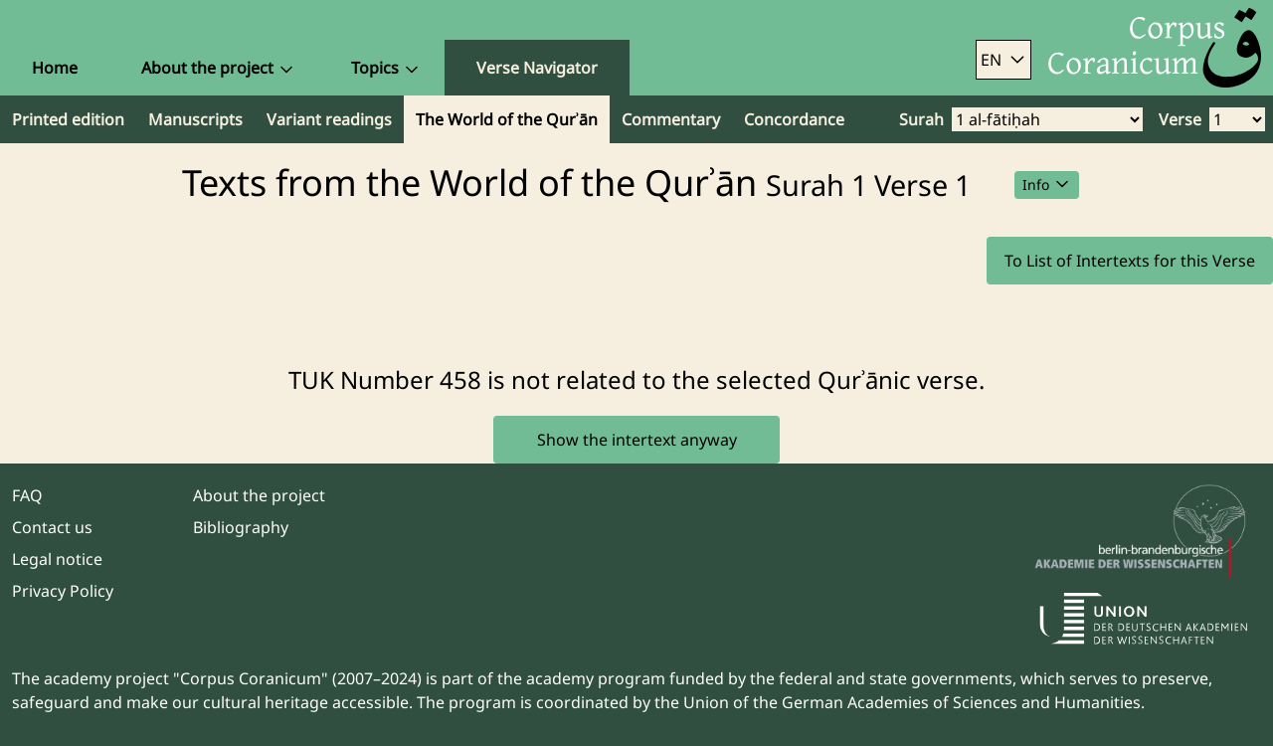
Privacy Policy (62, 591)
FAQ (27, 495)
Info (1046, 184)
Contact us (52, 527)
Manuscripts (195, 119)
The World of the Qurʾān (507, 119)
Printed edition (68, 119)
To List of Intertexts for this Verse (1129, 261)
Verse (1180, 119)
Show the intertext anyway (637, 440)
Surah (921, 119)
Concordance (794, 119)
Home (55, 68)
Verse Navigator (537, 68)
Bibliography (240, 527)
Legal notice (57, 559)
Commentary (671, 119)
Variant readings (329, 119)
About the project (259, 495)
